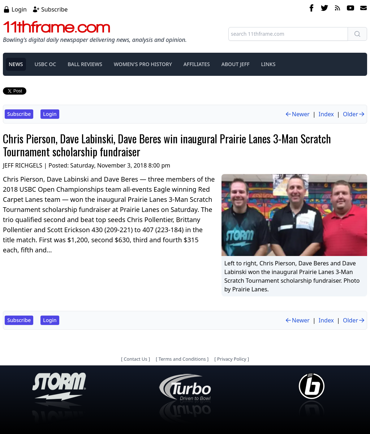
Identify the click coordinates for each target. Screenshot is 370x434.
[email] (362, 9)
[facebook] (311, 9)
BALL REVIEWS (85, 64)
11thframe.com (56, 26)
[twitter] (324, 9)
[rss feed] (337, 9)
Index (326, 114)
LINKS (268, 64)
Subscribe (54, 9)
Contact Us (135, 359)
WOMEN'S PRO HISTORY (143, 64)
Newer (297, 114)
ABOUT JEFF (235, 64)
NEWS (16, 64)
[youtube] (350, 9)
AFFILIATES (197, 64)
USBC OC (45, 64)
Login (19, 9)
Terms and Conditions (182, 359)
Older (354, 114)
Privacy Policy (231, 359)
